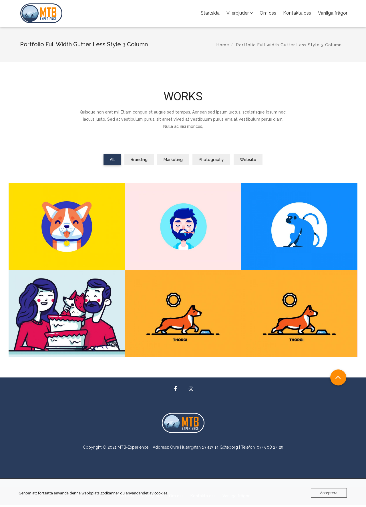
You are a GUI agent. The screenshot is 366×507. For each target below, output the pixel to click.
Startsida (210, 14)
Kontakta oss (297, 14)
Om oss (268, 14)
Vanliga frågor (332, 14)
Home (222, 47)
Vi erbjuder (239, 14)
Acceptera (328, 492)
